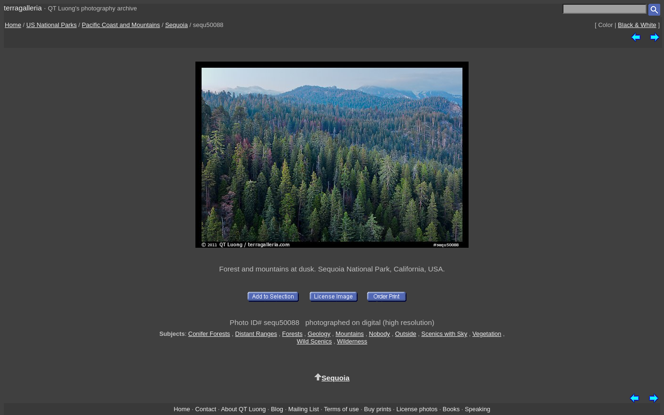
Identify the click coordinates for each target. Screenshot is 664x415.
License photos (417, 409)
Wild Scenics (314, 341)
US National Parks (52, 24)
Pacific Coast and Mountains (121, 24)
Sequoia (176, 24)
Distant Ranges (256, 333)
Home (13, 24)
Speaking (477, 409)
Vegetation (486, 333)
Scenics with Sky (444, 333)
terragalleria (23, 8)
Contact (205, 409)
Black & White (637, 24)
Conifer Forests (209, 333)
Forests (292, 333)
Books (451, 409)
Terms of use (341, 409)
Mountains (350, 333)
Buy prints (377, 409)
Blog (277, 409)
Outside (405, 333)
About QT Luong (243, 409)
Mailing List (303, 409)
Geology (319, 333)
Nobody (379, 333)
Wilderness (352, 341)
